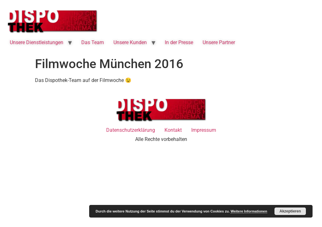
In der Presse (179, 42)
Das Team (92, 42)
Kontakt (173, 130)
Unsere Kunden (130, 42)
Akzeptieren (290, 211)
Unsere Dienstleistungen (36, 42)
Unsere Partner (219, 42)
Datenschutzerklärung (130, 130)
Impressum (203, 130)
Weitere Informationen (249, 211)
